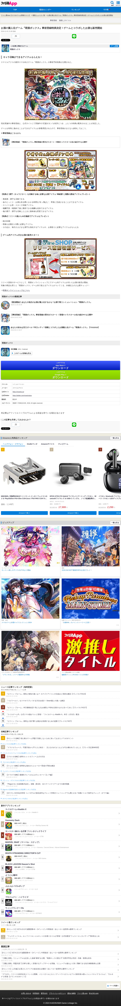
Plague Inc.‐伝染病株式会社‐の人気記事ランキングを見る (19, 789)
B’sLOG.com (93, 993)
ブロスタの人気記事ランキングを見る (14, 762)
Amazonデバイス (47, 444)
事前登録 (53, 20)
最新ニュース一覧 (39, 15)
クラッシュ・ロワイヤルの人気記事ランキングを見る (18, 780)
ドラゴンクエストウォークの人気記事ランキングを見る (19, 753)
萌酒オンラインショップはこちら (16, 290)
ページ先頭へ (114, 986)
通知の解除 (71, 993)
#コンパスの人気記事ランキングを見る (14, 744)
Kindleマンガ (32, 444)
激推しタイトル (65, 20)
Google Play (60, 375)
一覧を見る (115, 438)
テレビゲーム (63, 444)
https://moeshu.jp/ (18, 392)
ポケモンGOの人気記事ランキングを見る (14, 798)
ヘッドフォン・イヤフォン (13, 444)
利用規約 (36, 993)
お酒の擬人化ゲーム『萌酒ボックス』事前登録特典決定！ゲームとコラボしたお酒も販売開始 (80, 15)
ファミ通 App (9, 3)
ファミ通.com (82, 993)
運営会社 (44, 993)
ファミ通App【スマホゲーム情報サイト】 (15, 15)
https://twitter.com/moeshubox (22, 395)
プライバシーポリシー (57, 993)
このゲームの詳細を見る (22, 353)
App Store (60, 366)
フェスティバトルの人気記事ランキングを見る (16, 771)
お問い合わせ (26, 993)
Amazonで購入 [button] (24, 513)
